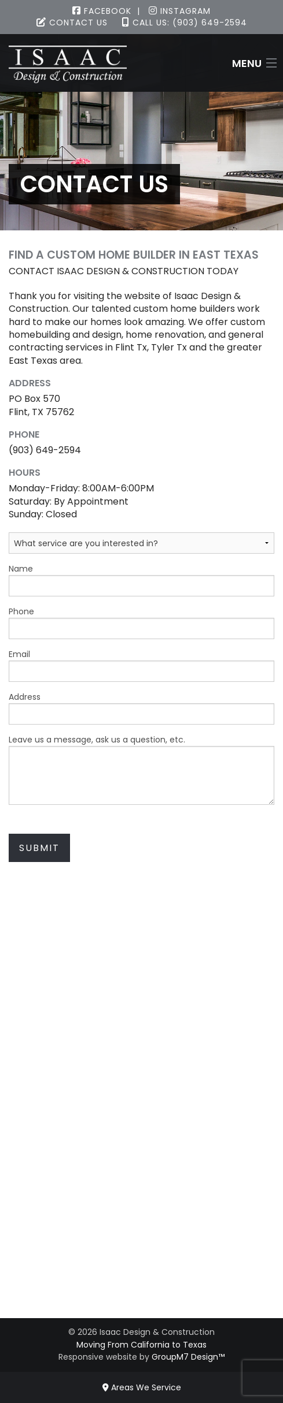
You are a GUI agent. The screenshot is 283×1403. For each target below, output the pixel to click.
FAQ (141, 1259)
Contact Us (72, 22)
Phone (141, 622)
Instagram (180, 11)
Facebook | (106, 11)
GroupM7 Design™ (188, 1357)
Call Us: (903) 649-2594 (184, 22)
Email (141, 665)
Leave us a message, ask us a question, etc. (141, 769)
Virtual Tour (141, 1233)
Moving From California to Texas (141, 1344)
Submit (39, 848)
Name (141, 579)
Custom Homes (141, 1114)
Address (141, 708)
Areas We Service (141, 1387)
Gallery (141, 1220)
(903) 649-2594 (141, 1047)
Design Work (141, 1140)
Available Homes (141, 1207)
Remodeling (141, 1127)
